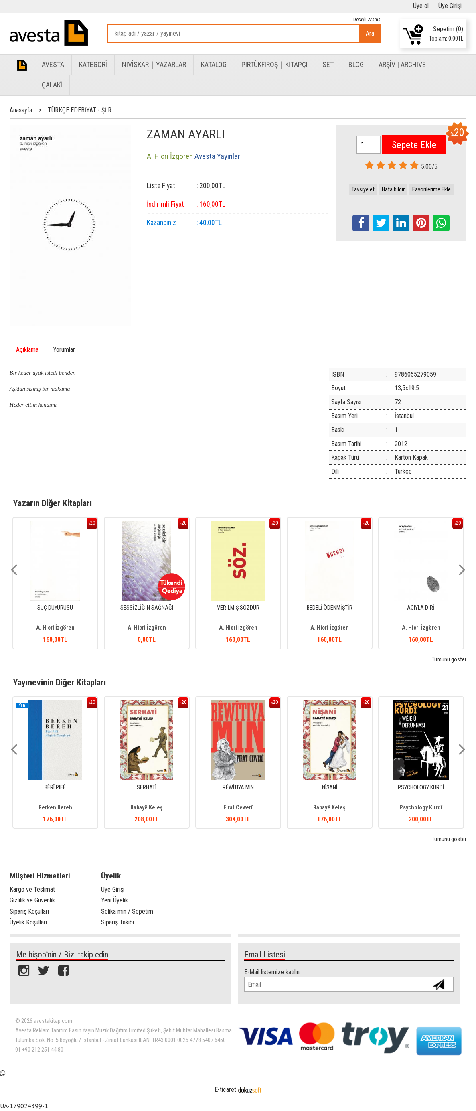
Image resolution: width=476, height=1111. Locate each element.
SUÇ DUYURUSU (55, 607)
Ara (370, 33)
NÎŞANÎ (329, 787)
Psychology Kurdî (420, 807)
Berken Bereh (55, 807)
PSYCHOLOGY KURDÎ (421, 787)
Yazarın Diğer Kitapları (52, 503)
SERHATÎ (146, 787)
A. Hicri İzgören (55, 627)
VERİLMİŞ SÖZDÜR (238, 607)
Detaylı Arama (367, 19)
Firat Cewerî (238, 807)
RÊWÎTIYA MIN (238, 787)
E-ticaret (225, 1089)
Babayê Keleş (146, 807)
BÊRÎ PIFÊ (55, 787)
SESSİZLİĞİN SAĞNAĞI (146, 607)
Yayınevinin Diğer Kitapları (59, 682)
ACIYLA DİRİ (421, 607)
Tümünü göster (449, 659)
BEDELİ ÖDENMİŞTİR (329, 607)
